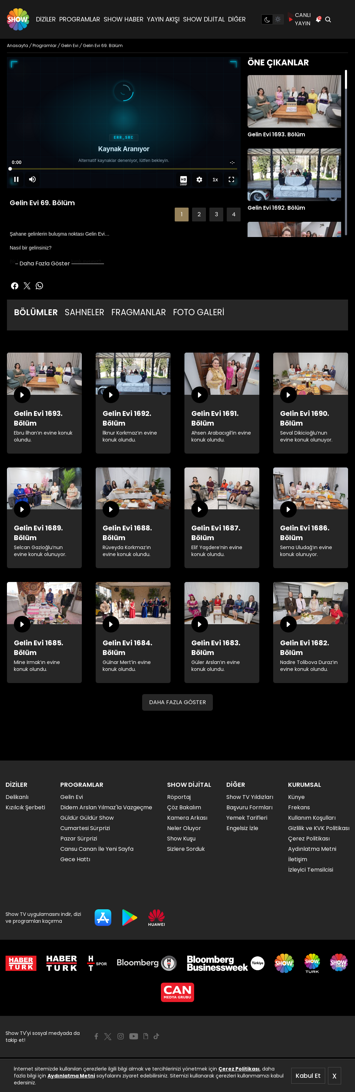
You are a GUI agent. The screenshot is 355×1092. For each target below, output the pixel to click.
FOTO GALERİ (198, 312)
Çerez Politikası (239, 1068)
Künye (296, 797)
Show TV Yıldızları (249, 797)
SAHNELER (84, 312)
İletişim (297, 859)
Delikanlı (17, 797)
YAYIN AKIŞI (163, 19)
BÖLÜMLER (36, 312)
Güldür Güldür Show (87, 818)
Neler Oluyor (184, 828)
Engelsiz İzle (242, 828)
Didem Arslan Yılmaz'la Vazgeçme (106, 807)
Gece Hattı (75, 859)
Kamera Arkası (187, 818)
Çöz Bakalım (184, 807)
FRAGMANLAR (138, 312)
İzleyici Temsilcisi (310, 870)
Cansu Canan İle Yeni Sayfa (96, 849)
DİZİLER (46, 19)
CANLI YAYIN (299, 19)
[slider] (123, 169)
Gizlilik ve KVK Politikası (318, 828)
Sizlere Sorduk (186, 849)
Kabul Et (308, 1075)
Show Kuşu (181, 839)
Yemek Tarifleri (246, 818)
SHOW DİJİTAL (204, 19)
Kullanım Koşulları (312, 818)
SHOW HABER (124, 19)
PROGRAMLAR (79, 19)
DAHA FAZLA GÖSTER (177, 702)
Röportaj (179, 797)
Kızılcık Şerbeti (25, 807)
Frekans (299, 807)
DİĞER (237, 19)
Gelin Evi (71, 797)
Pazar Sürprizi (78, 839)
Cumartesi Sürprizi (85, 828)
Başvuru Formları (249, 807)
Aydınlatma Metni (71, 1075)
